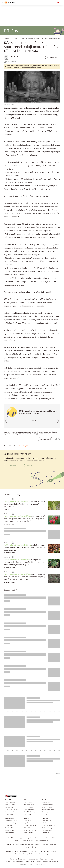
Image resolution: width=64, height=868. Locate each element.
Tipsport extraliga (28, 814)
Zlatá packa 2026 (50, 838)
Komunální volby (10, 804)
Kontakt (50, 859)
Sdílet (13, 62)
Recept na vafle (9, 830)
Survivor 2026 (18, 840)
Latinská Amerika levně (30, 830)
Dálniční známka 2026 (48, 823)
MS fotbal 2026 (46, 802)
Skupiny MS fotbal (47, 807)
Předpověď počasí (31, 838)
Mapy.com (22, 838)
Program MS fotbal (47, 804)
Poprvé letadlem (28, 823)
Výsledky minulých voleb (12, 809)
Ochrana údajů (10, 861)
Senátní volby (9, 807)
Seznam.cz (58, 2)
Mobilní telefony (24, 851)
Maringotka (53, 844)
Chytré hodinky (33, 854)
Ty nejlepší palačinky (11, 820)
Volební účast (9, 814)
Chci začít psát (14, 465)
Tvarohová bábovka (10, 828)
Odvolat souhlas (35, 861)
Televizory (25, 854)
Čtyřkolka (34, 847)
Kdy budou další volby (11, 812)
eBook (7, 62)
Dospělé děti (26, 446)
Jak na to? (29, 465)
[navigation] (2, 2)
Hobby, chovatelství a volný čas (17, 501)
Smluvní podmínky (33, 859)
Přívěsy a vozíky (20, 844)
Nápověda (43, 859)
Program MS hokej (29, 804)
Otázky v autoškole (47, 830)
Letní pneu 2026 (46, 820)
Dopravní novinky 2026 (48, 825)
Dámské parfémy (45, 851)
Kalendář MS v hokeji (29, 812)
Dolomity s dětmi (28, 832)
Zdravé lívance (9, 825)
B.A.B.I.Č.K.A (14, 56)
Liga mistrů (45, 814)
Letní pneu (54, 851)
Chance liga (45, 812)
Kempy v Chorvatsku (29, 820)
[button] (32, 87)
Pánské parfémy (43, 854)
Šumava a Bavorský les (30, 825)
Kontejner (28, 847)
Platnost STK (45, 832)
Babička (19, 446)
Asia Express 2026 (28, 840)
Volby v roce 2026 (10, 802)
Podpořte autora (52, 57)
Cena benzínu (40, 838)
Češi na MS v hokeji (29, 809)
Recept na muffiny (10, 823)
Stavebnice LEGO (34, 851)
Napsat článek (32, 421)
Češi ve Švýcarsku (28, 828)
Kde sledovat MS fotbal (48, 809)
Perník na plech (9, 832)
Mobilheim (45, 844)
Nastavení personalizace (50, 861)
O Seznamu (21, 859)
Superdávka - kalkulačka (41, 840)
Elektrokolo (38, 844)
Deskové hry (18, 854)
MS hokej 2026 (28, 802)
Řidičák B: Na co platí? (48, 828)
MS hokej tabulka (28, 807)
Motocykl (27, 844)
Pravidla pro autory (22, 861)
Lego (32, 844)
